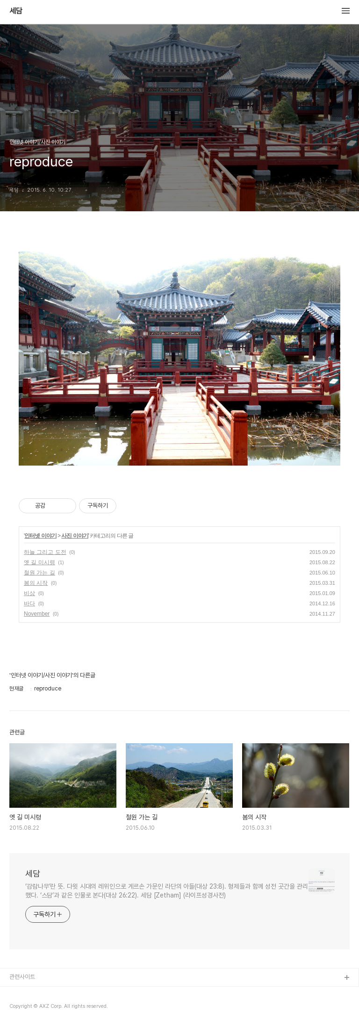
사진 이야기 (74, 535)
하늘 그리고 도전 (45, 552)
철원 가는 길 (39, 572)
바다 (29, 603)
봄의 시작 (36, 583)
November (37, 613)
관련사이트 (22, 976)
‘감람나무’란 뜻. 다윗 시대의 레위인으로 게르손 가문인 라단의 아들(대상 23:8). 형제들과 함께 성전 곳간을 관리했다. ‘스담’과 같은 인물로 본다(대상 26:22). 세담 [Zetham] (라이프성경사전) (166, 891)
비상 (29, 593)
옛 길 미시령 (39, 562)
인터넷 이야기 (40, 535)
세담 (15, 11)
